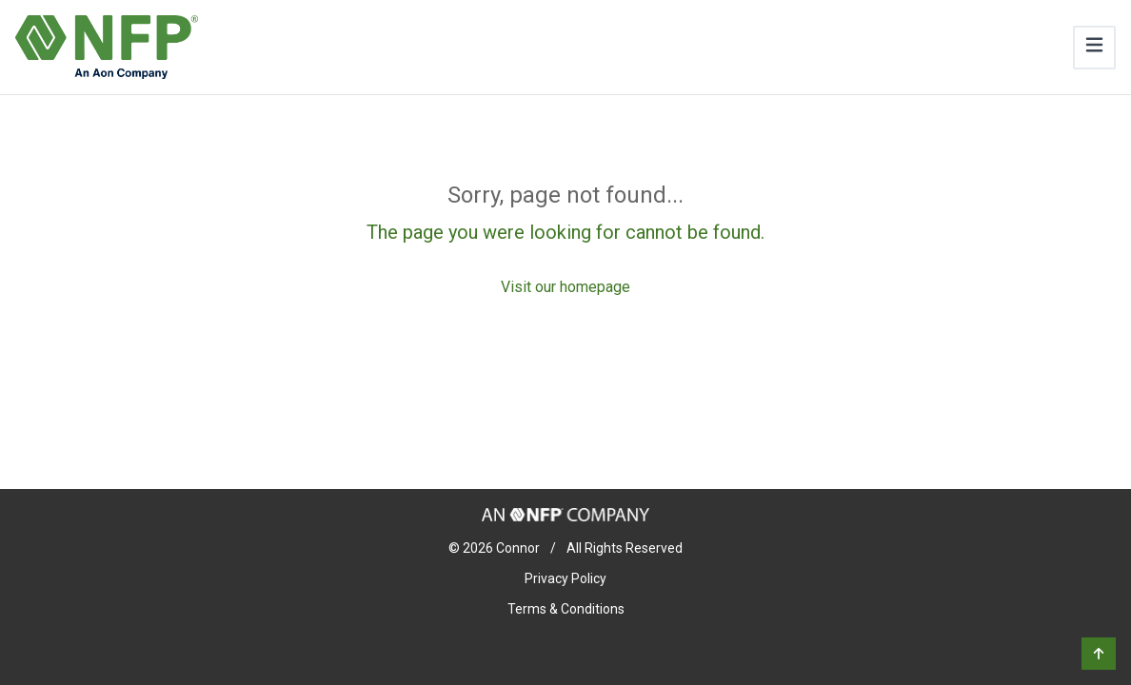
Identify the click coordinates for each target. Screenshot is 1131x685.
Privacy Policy (565, 578)
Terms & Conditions (566, 608)
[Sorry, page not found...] (565, 239)
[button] (1098, 653)
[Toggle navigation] (1094, 47)
